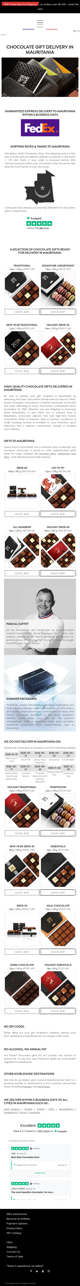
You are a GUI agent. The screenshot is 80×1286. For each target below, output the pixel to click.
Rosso (24, 1112)
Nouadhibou (67, 1109)
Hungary (27, 1086)
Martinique (44, 1086)
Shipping (12, 1247)
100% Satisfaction (17, 1214)
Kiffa (52, 1109)
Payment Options (17, 1223)
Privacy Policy (14, 1228)
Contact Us (13, 1251)
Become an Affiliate (18, 1218)
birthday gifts (47, 453)
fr (79, 31)
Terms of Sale (15, 1256)
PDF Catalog (14, 1233)
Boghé (29, 1109)
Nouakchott (11, 1112)
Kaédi (41, 1109)
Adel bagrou (13, 1109)
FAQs (9, 1242)
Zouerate (34, 1112)
